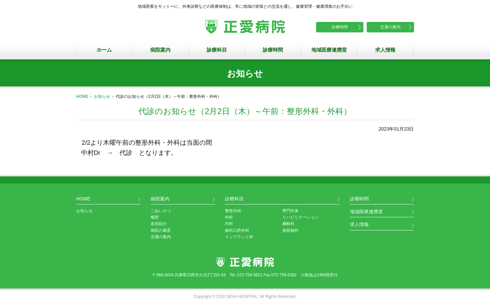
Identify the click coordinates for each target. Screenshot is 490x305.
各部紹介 (159, 223)
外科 (229, 217)
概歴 (155, 217)
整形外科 (233, 211)
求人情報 (385, 50)
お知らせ (102, 96)
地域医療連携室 (329, 50)
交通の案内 (390, 27)
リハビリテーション (300, 217)
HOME (82, 96)
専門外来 (290, 211)
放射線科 (290, 230)
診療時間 (340, 27)
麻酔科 (288, 223)
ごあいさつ (161, 211)
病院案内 (160, 50)
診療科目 (217, 50)
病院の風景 (161, 230)
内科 (229, 223)
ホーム (104, 50)
